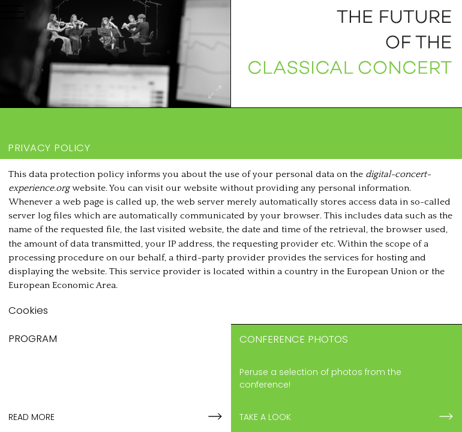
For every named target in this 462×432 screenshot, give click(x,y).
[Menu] (12, 14)
